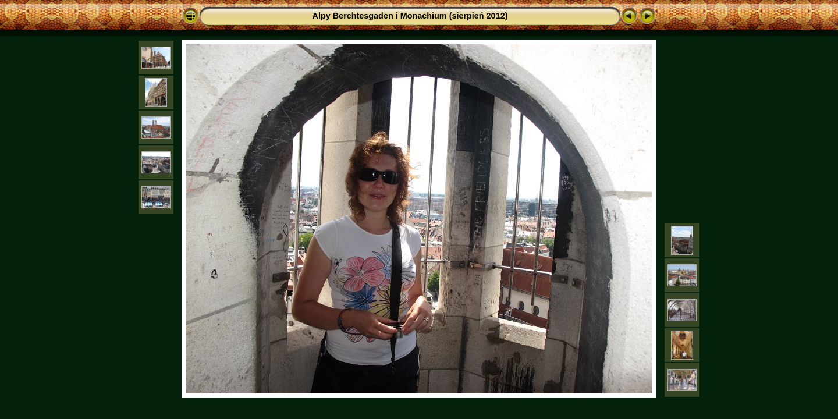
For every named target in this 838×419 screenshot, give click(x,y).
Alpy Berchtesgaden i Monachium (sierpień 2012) (410, 15)
